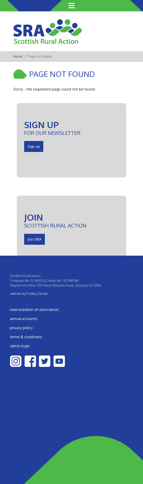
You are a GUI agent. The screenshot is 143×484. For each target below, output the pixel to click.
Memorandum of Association (34, 309)
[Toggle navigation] (71, 5)
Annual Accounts (23, 318)
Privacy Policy (21, 327)
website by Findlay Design (29, 293)
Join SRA (34, 239)
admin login (20, 346)
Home (18, 56)
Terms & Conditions (26, 337)
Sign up (34, 146)
